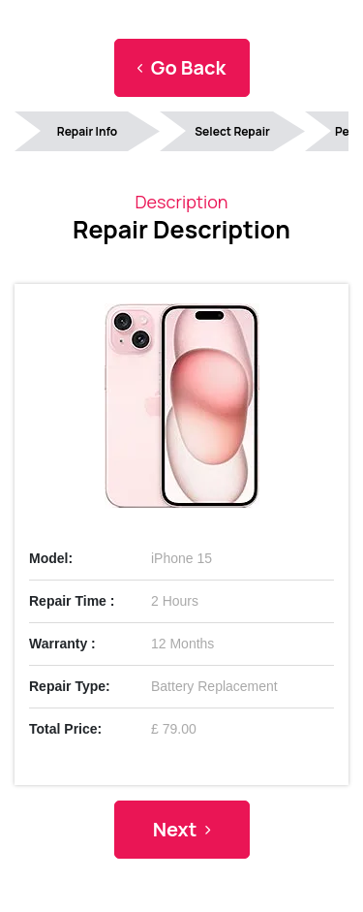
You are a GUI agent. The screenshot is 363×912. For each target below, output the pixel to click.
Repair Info (87, 131)
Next (182, 829)
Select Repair (232, 131)
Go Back (181, 67)
